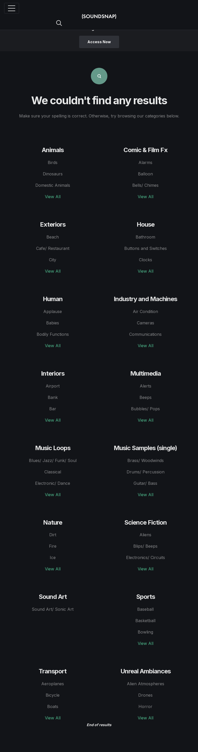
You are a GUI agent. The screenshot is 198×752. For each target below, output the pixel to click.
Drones (145, 695)
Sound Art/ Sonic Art (52, 609)
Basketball (145, 620)
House (145, 224)
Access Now (99, 42)
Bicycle (53, 695)
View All (53, 196)
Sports (145, 596)
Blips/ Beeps (145, 546)
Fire (52, 546)
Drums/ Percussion (145, 471)
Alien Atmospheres (145, 683)
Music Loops (52, 448)
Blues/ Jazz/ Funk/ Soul (53, 460)
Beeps (145, 397)
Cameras (145, 322)
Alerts (145, 386)
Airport (53, 386)
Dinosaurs (53, 173)
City (52, 259)
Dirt (52, 534)
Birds (52, 162)
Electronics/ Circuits (145, 557)
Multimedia (145, 373)
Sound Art (53, 596)
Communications (145, 334)
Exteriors (52, 224)
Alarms (145, 162)
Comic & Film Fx (145, 150)
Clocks (145, 259)
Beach (52, 237)
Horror (145, 706)
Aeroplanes (52, 683)
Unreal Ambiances (145, 671)
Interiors (52, 373)
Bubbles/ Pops (145, 408)
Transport (53, 671)
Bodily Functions (53, 334)
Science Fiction (145, 522)
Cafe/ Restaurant (52, 248)
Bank (53, 397)
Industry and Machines (145, 299)
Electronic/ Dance (52, 483)
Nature (52, 522)
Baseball (145, 609)
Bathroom (145, 237)
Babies (52, 322)
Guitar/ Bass (145, 483)
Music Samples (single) (145, 448)
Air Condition (145, 311)
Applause (52, 311)
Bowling (145, 632)
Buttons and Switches (145, 248)
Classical (52, 471)
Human (53, 299)
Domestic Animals (52, 185)
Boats (52, 706)
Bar (52, 408)
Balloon (145, 173)
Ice (53, 557)
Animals (53, 150)
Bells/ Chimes (145, 185)
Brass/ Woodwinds (145, 460)
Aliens (145, 534)
